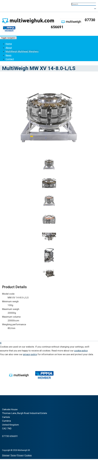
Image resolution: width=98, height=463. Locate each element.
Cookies (28, 455)
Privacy (20, 455)
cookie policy (81, 350)
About (9, 47)
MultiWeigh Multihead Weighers (22, 51)
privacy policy (30, 354)
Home (9, 43)
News (8, 55)
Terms (13, 455)
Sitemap (5, 455)
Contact (10, 59)
